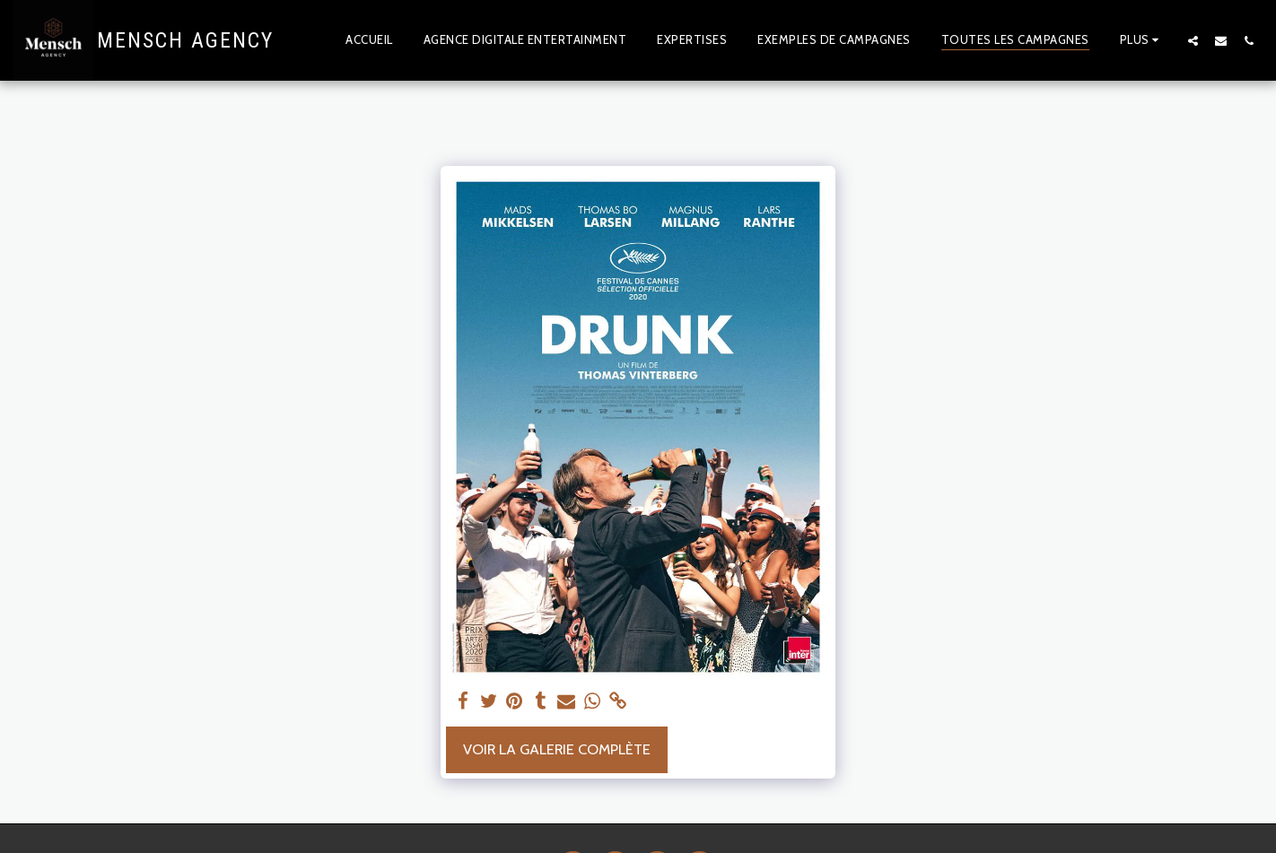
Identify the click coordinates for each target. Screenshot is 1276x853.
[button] (1193, 40)
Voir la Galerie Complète (557, 749)
